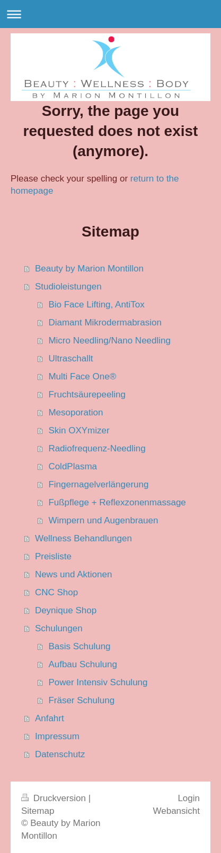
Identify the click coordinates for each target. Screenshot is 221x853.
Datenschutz (60, 754)
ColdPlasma (72, 466)
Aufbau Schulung (82, 664)
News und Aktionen (73, 574)
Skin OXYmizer (78, 430)
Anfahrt (49, 718)
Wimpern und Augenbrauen (103, 520)
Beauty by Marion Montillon (89, 269)
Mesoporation (75, 412)
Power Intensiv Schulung (97, 682)
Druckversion (55, 798)
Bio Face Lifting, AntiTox (96, 305)
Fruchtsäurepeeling (87, 394)
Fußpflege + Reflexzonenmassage (116, 502)
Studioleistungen (68, 287)
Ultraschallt (70, 358)
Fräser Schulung (81, 700)
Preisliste (53, 556)
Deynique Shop (65, 610)
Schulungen (59, 628)
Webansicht (176, 811)
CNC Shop (56, 592)
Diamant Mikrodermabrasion (105, 322)
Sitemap (37, 811)
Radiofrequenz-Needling (96, 448)
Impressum (57, 736)
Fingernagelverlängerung (98, 484)
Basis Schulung (79, 646)
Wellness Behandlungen (83, 538)
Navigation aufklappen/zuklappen (110, 14)
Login (189, 798)
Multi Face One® (82, 376)
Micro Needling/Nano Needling (109, 340)
